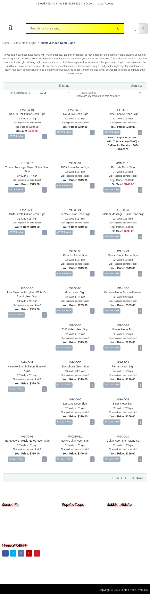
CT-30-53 (123, 210)
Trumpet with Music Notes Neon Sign (27, 440)
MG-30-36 (75, 325)
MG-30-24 (75, 210)
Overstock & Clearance (76, 512)
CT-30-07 (27, 163)
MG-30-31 (75, 163)
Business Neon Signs (75, 528)
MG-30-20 (123, 436)
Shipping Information (119, 534)
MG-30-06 (75, 288)
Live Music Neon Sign (75, 114)
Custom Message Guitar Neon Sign (122, 214)
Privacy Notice (116, 528)
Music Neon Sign (75, 292)
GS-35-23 (123, 251)
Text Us (7, 535)
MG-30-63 (123, 325)
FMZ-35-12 (75, 436)
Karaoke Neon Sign (75, 255)
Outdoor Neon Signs (74, 534)
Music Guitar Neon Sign (75, 440)
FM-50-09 (27, 288)
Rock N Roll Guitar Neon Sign (27, 114)
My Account (105, 3)
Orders (88, 3)
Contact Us (114, 517)
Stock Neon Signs (25, 42)
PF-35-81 (123, 109)
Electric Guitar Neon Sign (75, 214)
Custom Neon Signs (74, 523)
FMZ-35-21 (75, 109)
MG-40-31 (27, 362)
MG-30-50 (75, 362)
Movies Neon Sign (123, 329)
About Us (113, 523)
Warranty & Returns (119, 539)
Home (6, 42)
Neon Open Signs (73, 517)
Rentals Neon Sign (123, 366)
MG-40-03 (123, 399)
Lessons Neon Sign (75, 403)
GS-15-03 (123, 362)
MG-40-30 (123, 288)
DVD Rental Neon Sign (75, 167)
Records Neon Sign (123, 167)
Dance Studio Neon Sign (123, 255)
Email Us (10, 524)
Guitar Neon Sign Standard (122, 440)
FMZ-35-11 (27, 210)
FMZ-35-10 (27, 109)
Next (44, 93)
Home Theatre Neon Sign (122, 114)
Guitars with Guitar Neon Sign (27, 214)
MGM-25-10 (123, 163)
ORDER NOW (16, 136)
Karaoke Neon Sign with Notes (123, 292)
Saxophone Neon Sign (75, 366)
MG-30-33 (75, 251)
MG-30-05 (75, 399)
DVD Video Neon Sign (75, 329)
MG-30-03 (27, 436)
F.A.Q (65, 539)
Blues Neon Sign (123, 403)
